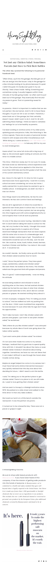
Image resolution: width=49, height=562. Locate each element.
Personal (37, 59)
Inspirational (15, 59)
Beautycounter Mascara (24, 550)
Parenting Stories (27, 59)
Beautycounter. (8, 478)
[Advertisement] (24, 17)
